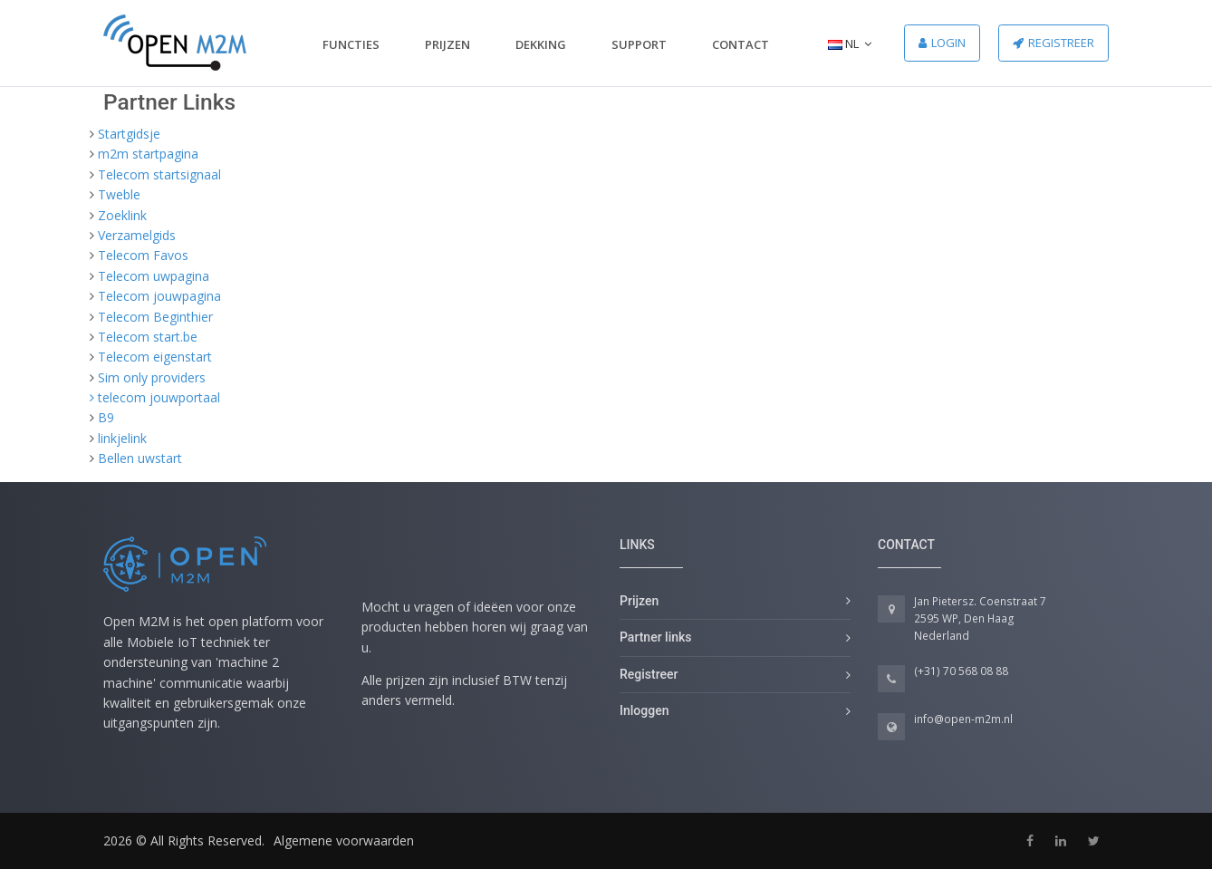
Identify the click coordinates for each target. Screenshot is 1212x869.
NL (849, 43)
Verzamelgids (137, 235)
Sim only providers (152, 377)
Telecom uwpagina (153, 276)
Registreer (1053, 42)
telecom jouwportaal (159, 397)
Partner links (656, 637)
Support (639, 44)
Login (942, 42)
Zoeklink (122, 215)
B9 (106, 417)
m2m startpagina (148, 153)
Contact (740, 44)
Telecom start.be (147, 336)
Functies (351, 44)
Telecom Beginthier (155, 316)
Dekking (540, 44)
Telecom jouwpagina (159, 295)
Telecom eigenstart (155, 356)
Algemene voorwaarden (344, 840)
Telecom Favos (143, 255)
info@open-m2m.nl (963, 719)
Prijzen (447, 44)
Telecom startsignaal (159, 174)
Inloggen (644, 710)
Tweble (119, 194)
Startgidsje (129, 133)
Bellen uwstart (140, 458)
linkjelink (122, 438)
